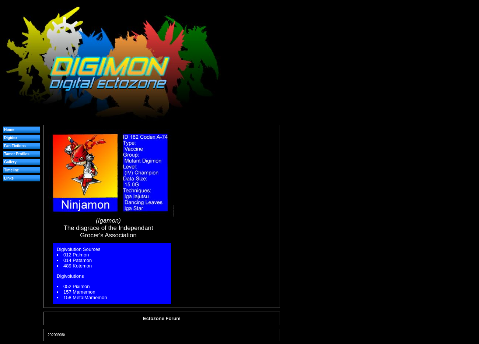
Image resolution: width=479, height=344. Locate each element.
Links (9, 178)
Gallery (10, 162)
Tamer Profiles (16, 154)
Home (9, 130)
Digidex (10, 138)
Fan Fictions (15, 146)
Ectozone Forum (162, 318)
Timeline (11, 170)
